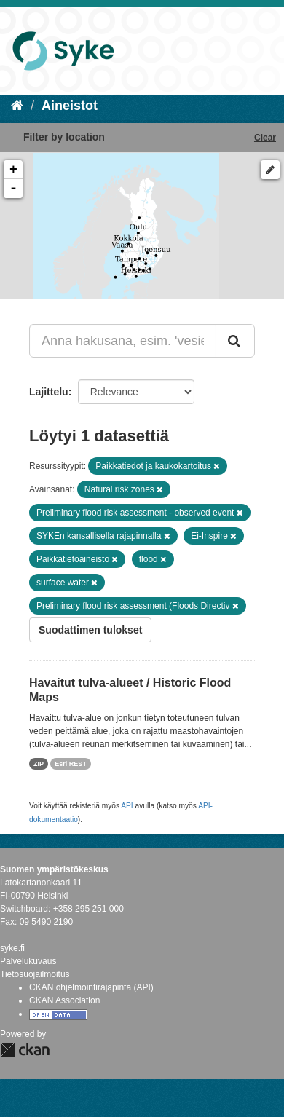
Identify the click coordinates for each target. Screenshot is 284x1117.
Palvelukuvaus (28, 961)
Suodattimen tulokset (90, 630)
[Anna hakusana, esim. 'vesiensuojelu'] (122, 341)
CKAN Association (64, 1000)
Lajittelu (48, 392)
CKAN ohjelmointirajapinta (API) (91, 987)
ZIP (38, 763)
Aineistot (70, 105)
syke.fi (12, 948)
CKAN (25, 1049)
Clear (265, 138)
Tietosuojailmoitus (35, 974)
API (127, 806)
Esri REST (71, 763)
